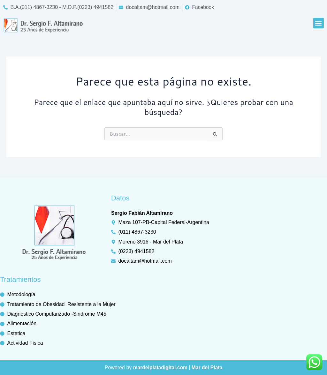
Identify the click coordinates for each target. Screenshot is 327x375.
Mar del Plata (208, 367)
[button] (318, 23)
